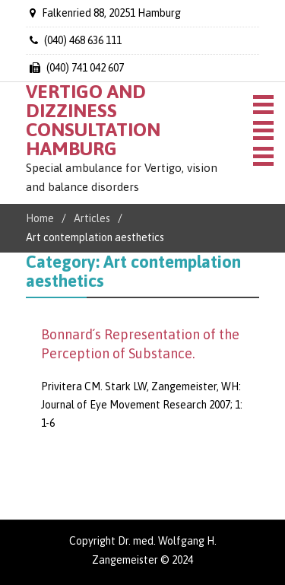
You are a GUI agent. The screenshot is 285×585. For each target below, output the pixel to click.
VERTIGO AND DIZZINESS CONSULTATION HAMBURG (93, 120)
